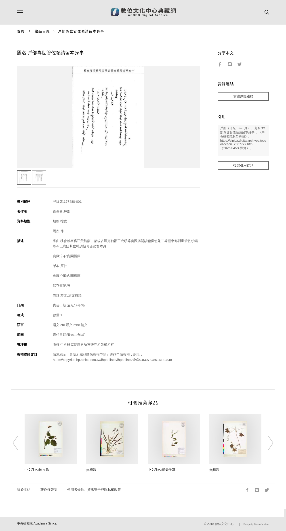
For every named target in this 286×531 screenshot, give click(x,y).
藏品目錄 (42, 31)
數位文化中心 (224, 524)
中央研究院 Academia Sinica (37, 523)
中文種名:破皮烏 (37, 470)
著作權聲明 (48, 489)
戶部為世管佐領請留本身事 (81, 31)
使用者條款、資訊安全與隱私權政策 (94, 489)
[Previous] (19, 443)
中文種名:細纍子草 (161, 470)
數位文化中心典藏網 (143, 12)
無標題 (91, 470)
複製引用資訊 (243, 166)
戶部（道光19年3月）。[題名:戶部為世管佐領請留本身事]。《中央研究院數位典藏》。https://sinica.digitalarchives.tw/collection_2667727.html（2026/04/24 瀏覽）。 (243, 140)
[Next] (267, 443)
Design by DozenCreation (256, 524)
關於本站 (23, 489)
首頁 (21, 31)
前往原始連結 (243, 96)
